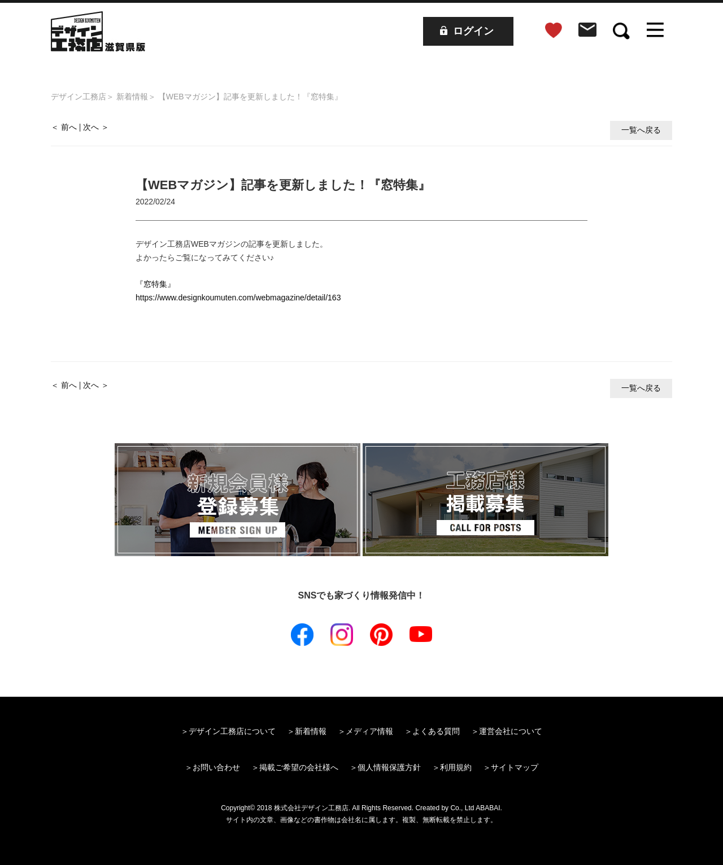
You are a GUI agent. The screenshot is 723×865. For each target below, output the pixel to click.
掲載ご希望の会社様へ (298, 767)
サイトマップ (514, 767)
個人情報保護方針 (389, 767)
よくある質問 (436, 731)
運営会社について (510, 731)
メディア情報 (369, 731)
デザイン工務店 (78, 96)
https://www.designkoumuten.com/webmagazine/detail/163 (238, 297)
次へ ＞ (96, 127)
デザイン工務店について (232, 731)
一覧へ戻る (641, 129)
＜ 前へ (64, 127)
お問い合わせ (216, 767)
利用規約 (456, 767)
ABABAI (488, 808)
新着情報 (132, 96)
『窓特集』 (155, 284)
